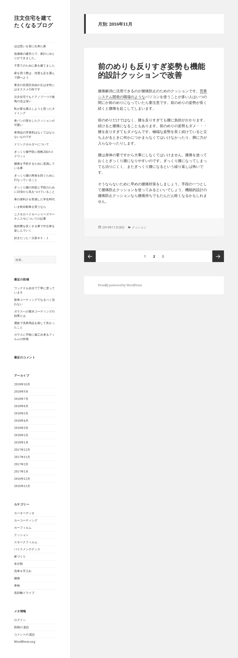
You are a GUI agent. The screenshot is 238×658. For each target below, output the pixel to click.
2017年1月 (21, 471)
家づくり (20, 556)
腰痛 (17, 578)
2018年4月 (21, 420)
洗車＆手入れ (23, 571)
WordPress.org (24, 642)
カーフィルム (23, 528)
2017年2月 (21, 464)
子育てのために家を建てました (34, 65)
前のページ (90, 256)
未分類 (18, 564)
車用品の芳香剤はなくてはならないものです (34, 134)
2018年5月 (21, 413)
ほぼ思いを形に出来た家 (30, 46)
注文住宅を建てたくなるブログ (33, 21)
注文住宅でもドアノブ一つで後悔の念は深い (34, 99)
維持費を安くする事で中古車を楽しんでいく (34, 228)
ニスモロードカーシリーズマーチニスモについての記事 (34, 216)
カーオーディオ (24, 513)
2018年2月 (21, 435)
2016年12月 (22, 479)
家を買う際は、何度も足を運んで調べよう (34, 75)
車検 (17, 585)
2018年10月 (22, 384)
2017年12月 (22, 450)
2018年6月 (21, 406)
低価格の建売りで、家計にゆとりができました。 (34, 56)
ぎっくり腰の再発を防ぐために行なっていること (34, 177)
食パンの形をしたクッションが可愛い (34, 122)
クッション (21, 535)
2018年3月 (21, 428)
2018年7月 (21, 399)
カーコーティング (25, 520)
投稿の (21, 627)
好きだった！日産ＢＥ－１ (31, 238)
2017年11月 (22, 457)
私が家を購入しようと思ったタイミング (34, 111)
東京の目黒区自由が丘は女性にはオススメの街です (34, 87)
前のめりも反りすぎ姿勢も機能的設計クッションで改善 (151, 70)
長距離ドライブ (24, 593)
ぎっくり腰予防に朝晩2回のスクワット (34, 154)
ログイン (20, 620)
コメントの (24, 634)
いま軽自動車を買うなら (30, 207)
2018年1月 (21, 442)
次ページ (218, 256)
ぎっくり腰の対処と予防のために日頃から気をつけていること (34, 189)
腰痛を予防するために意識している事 (34, 166)
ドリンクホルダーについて (31, 144)
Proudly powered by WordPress (120, 285)
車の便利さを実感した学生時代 (34, 199)
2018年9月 (21, 391)
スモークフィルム (25, 542)
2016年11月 (22, 486)
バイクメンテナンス (27, 549)
